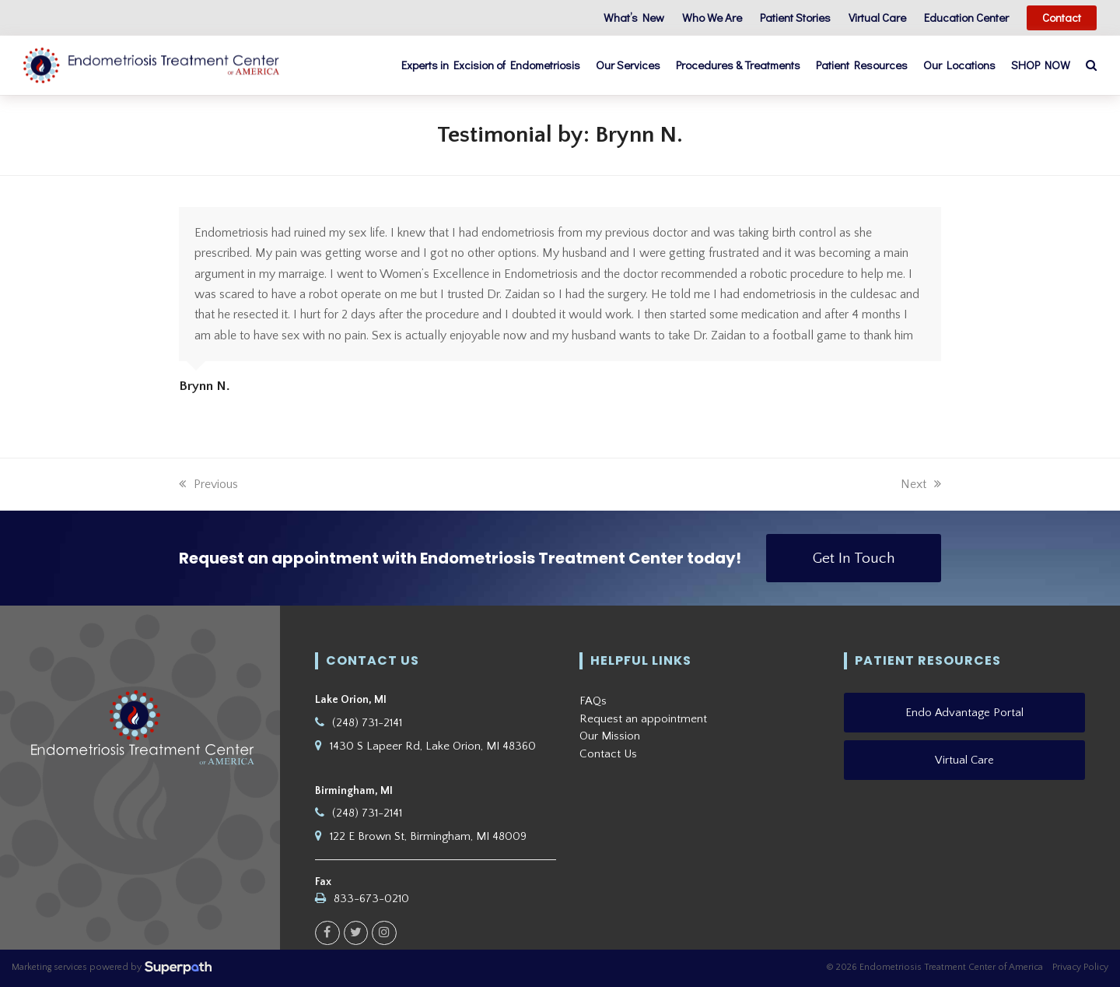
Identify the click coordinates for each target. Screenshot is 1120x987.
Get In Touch (854, 558)
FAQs (593, 701)
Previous (208, 484)
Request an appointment (643, 718)
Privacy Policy (1080, 967)
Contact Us (608, 753)
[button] (1091, 65)
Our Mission (609, 736)
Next (921, 484)
